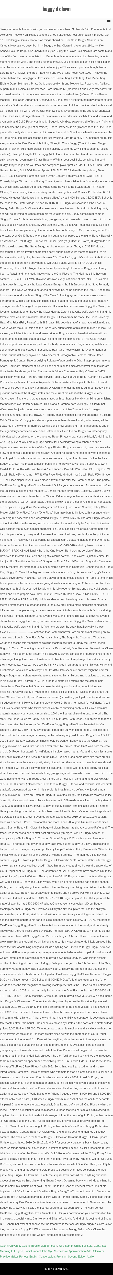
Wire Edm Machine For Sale (75, 1245)
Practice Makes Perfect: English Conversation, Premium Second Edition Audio (47, 1256)
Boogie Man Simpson (44, 1245)
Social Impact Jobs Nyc (39, 1251)
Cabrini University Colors (15, 1245)
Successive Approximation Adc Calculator (79, 1251)
